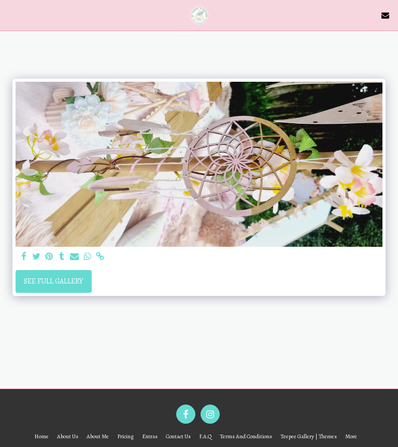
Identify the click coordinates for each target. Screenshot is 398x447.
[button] (11, 14)
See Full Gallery (53, 281)
